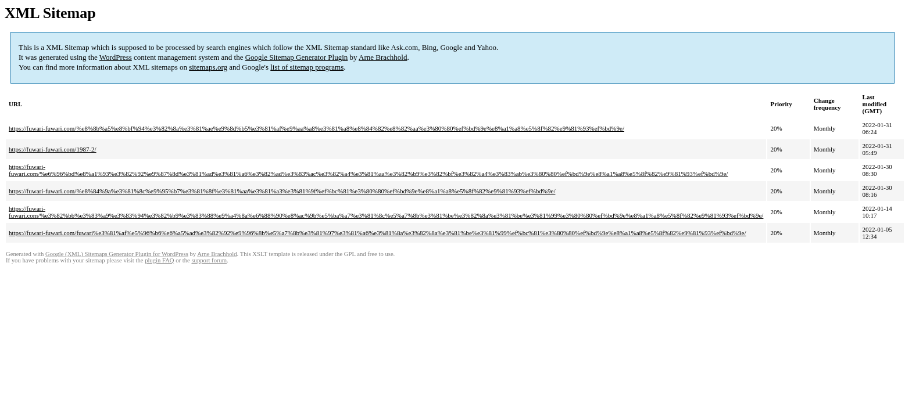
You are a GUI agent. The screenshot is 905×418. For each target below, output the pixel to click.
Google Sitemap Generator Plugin (296, 57)
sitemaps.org (208, 67)
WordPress (115, 57)
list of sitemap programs (307, 67)
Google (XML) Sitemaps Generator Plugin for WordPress (116, 254)
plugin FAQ (159, 260)
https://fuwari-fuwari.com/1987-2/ (52, 149)
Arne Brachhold (383, 57)
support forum (209, 260)
